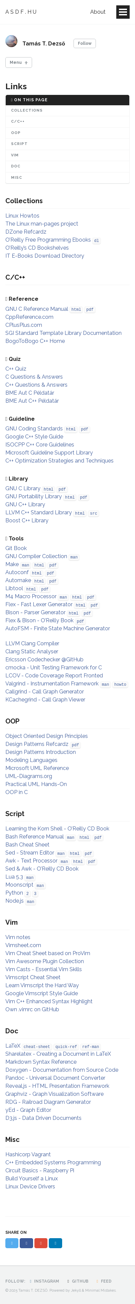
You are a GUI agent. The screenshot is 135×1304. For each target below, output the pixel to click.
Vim (15, 155)
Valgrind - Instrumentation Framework (52, 683)
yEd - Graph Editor (28, 1110)
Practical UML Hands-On (36, 784)
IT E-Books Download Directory (44, 256)
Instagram (43, 1281)
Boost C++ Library (26, 520)
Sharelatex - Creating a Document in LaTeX (58, 1054)
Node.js (14, 901)
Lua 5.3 (14, 877)
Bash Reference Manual (34, 836)
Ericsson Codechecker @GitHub (44, 659)
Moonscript (19, 885)
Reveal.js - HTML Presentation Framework (57, 1086)
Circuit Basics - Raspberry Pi (39, 1170)
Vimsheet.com (23, 945)
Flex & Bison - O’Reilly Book (39, 620)
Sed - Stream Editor (29, 853)
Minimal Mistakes (100, 1290)
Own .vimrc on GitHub (32, 1009)
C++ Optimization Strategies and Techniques (59, 461)
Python (14, 893)
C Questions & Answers (34, 377)
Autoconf (17, 572)
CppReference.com (29, 317)
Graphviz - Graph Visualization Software (54, 1094)
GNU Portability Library (33, 496)
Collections (27, 110)
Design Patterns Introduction (40, 752)
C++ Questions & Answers (36, 385)
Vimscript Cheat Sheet (32, 977)
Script (19, 144)
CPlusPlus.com (23, 325)
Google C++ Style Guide (34, 436)
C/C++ (18, 121)
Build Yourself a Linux (31, 1178)
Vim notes (17, 937)
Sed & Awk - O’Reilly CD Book (42, 869)
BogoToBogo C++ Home (35, 341)
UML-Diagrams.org (28, 776)
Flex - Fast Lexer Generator (39, 604)
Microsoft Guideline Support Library (49, 452)
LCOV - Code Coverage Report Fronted (54, 675)
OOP (16, 133)
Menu (16, 62)
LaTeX (12, 1046)
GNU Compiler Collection (36, 556)
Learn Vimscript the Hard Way (42, 985)
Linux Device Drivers (30, 1186)
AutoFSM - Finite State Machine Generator (57, 628)
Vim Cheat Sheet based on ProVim (47, 953)
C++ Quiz (15, 369)
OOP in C (16, 792)
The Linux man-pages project (41, 224)
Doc (15, 166)
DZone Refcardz (25, 232)
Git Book (16, 548)
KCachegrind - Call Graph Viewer (45, 699)
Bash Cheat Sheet (27, 844)
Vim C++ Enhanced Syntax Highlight (49, 1001)
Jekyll (76, 1290)
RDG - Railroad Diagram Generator (48, 1102)
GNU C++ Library (25, 504)
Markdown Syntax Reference (41, 1062)
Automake (18, 580)
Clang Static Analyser (31, 651)
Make (12, 564)
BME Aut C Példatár (29, 393)
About (98, 12)
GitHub (76, 1281)
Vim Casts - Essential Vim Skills (43, 969)
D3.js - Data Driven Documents (43, 1118)
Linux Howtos (22, 216)
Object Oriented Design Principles (46, 736)
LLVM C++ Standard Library (38, 512)
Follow (85, 43)
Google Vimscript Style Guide (41, 993)
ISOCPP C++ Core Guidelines (39, 444)
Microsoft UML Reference (37, 768)
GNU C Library (22, 488)
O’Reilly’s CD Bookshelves (37, 248)
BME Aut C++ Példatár (32, 401)
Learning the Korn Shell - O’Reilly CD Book (57, 828)
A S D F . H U (20, 12)
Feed (103, 1281)
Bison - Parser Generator (35, 612)
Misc (16, 177)
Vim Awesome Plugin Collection (44, 961)
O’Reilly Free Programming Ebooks (48, 240)
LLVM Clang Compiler (32, 643)
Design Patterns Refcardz (37, 744)
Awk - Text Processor (31, 861)
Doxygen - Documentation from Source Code (61, 1070)
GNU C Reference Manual (36, 309)
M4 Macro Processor (30, 596)
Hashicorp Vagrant (28, 1154)
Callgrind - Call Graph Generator (44, 691)
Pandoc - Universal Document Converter (55, 1078)
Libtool (14, 588)
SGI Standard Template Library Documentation (63, 333)
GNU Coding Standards (34, 428)
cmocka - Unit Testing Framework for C (53, 667)
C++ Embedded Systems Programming (53, 1162)
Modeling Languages (31, 760)
